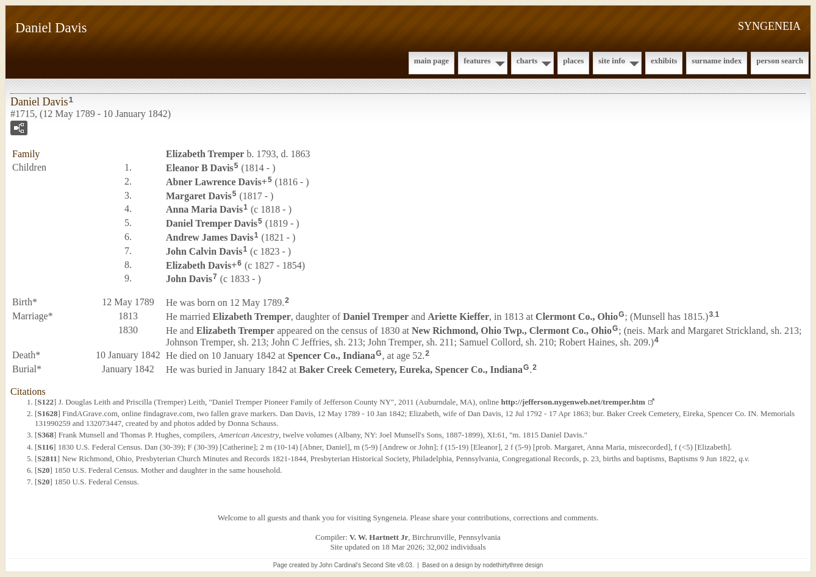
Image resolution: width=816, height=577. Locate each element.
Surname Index (717, 60)
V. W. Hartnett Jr (378, 537)
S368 (45, 434)
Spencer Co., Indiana (332, 355)
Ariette (458, 316)
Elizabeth (205, 154)
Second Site (379, 565)
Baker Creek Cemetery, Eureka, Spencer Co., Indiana (411, 369)
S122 (45, 401)
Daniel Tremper (211, 223)
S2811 (47, 458)
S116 (45, 446)
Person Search (779, 60)
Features (477, 60)
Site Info (611, 60)
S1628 (47, 413)
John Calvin (204, 251)
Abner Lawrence (214, 182)
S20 (43, 470)
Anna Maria (204, 209)
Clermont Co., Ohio (576, 316)
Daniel (376, 316)
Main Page (431, 60)
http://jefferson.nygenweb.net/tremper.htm (573, 401)
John (189, 279)
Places (573, 60)
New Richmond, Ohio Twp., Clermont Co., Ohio (512, 330)
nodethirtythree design (512, 565)
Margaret (199, 195)
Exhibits (664, 60)
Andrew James (210, 237)
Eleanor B (200, 168)
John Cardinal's (340, 565)
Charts (527, 60)
